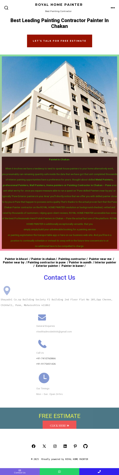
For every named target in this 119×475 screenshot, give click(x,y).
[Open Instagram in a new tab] (55, 446)
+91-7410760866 (82, 358)
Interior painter (105, 262)
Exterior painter (46, 266)
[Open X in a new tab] (44, 446)
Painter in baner (72, 266)
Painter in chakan (42, 259)
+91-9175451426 (82, 363)
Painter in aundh (79, 262)
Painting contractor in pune (46, 262)
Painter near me (100, 259)
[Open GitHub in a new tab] (85, 446)
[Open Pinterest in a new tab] (75, 446)
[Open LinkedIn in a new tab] (65, 446)
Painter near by (13, 262)
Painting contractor (72, 259)
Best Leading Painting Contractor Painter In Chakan (59, 23)
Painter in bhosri (16, 259)
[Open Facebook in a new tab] (33, 446)
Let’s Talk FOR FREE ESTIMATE (59, 40)
